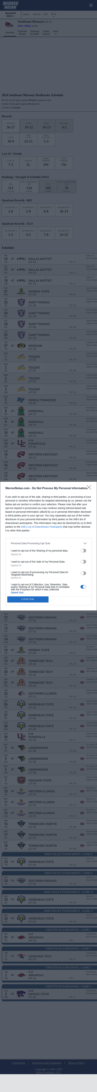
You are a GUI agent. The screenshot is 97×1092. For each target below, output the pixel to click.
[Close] (90, 488)
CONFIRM (28, 599)
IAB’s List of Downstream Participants (42, 526)
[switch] (83, 550)
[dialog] (48, 546)
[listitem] (48, 543)
